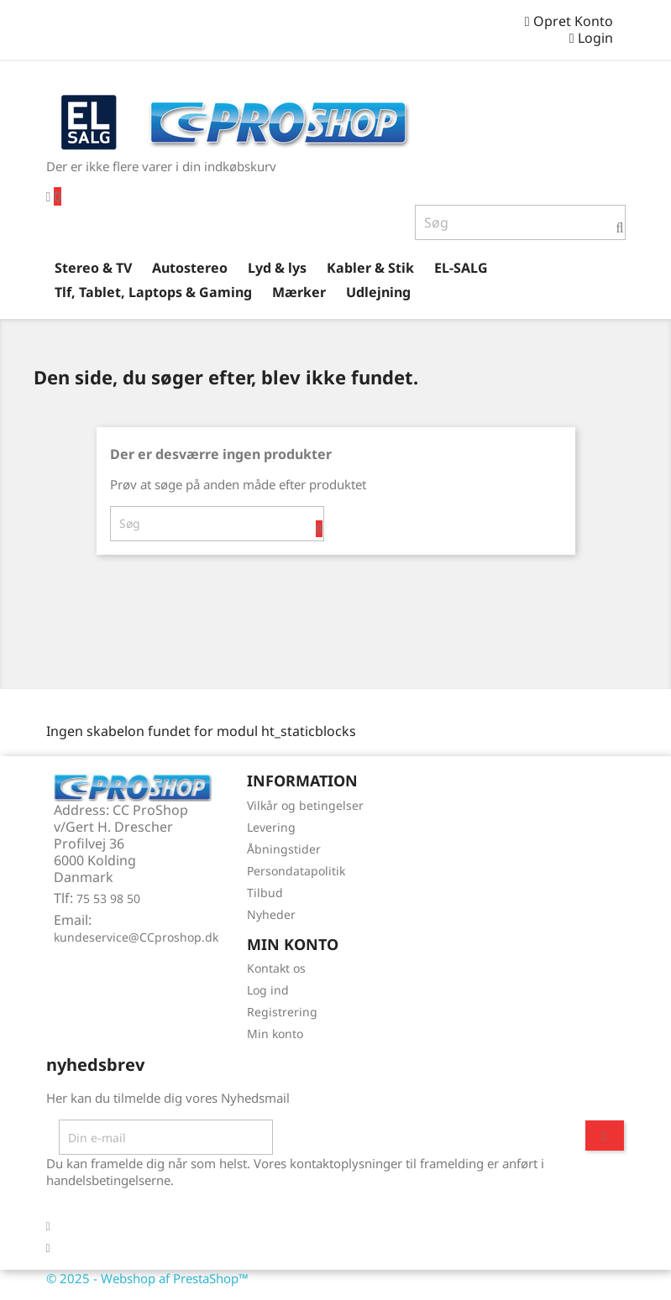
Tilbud (265, 893)
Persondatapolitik (296, 871)
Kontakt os (276, 968)
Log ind (268, 990)
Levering (271, 827)
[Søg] (520, 222)
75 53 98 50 (108, 898)
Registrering (282, 1012)
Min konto (275, 1034)
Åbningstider (284, 849)
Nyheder (271, 914)
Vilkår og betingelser (305, 805)
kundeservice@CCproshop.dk (136, 937)
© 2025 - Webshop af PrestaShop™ (147, 1278)
